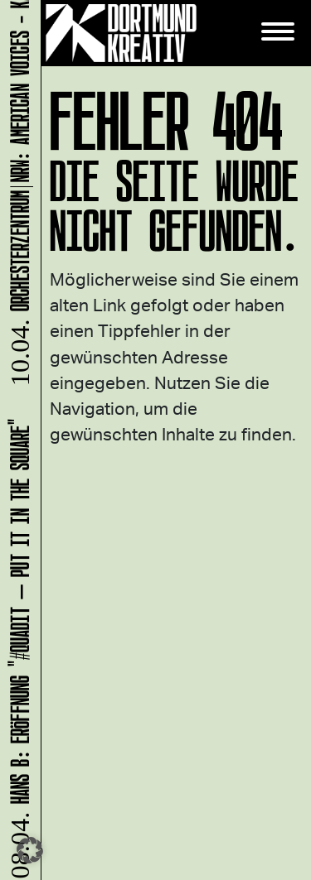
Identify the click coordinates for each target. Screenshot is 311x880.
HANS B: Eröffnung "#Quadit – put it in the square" (17, 647)
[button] (30, 850)
